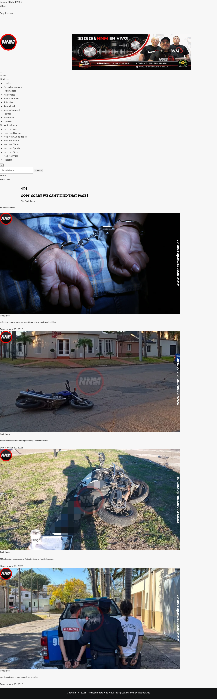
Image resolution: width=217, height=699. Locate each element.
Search (38, 170)
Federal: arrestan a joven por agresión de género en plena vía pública (28, 322)
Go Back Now (28, 201)
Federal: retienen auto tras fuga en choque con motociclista (24, 440)
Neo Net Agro (11, 129)
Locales (7, 83)
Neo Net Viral (11, 155)
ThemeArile (144, 692)
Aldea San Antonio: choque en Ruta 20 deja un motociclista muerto (27, 559)
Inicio (3, 75)
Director (4, 329)
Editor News (127, 692)
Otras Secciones (8, 125)
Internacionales (12, 98)
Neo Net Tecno (11, 152)
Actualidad (9, 106)
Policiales (8, 102)
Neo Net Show (11, 144)
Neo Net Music (112, 692)
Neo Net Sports (12, 148)
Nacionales (9, 94)
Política (7, 113)
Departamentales (13, 87)
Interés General (12, 109)
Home (3, 175)
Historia (8, 159)
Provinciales (10, 90)
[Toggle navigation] (1, 72)
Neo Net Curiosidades (15, 136)
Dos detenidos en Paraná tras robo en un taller (19, 677)
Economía (9, 117)
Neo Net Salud (11, 140)
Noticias (4, 79)
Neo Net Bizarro (12, 132)
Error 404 (5, 179)
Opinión (8, 121)
